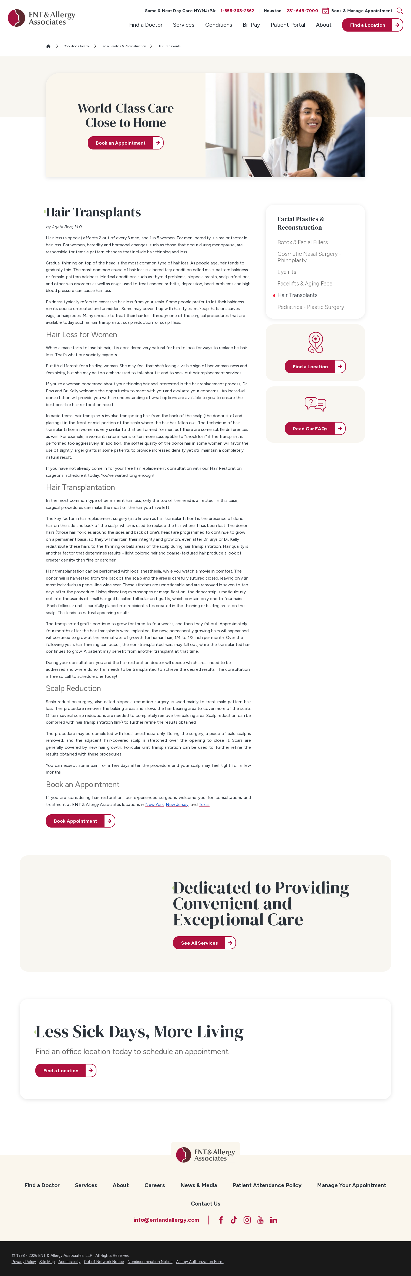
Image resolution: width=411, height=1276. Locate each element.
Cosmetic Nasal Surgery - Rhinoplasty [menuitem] (309, 257)
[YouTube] (260, 1220)
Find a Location (60, 1070)
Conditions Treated (76, 46)
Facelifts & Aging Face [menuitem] (305, 283)
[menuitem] (146, 25)
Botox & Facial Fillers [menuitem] (303, 242)
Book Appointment (75, 821)
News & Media (198, 1185)
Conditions (218, 25)
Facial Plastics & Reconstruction (124, 46)
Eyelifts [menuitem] (287, 271)
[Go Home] (50, 46)
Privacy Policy (24, 1261)
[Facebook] (221, 1220)
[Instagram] (247, 1220)
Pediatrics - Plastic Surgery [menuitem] (311, 307)
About (324, 25)
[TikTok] (234, 1220)
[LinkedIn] (273, 1220)
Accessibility (69, 1261)
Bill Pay (251, 25)
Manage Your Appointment (351, 1185)
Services (183, 25)
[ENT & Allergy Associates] (41, 18)
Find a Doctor (146, 25)
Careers (154, 1185)
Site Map (47, 1261)
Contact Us (205, 1203)
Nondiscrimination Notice (150, 1261)
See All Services (199, 943)
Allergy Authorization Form (200, 1261)
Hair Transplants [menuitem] (298, 295)
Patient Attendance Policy (267, 1185)
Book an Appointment (121, 143)
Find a (367, 25)
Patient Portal (288, 25)
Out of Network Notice (104, 1261)
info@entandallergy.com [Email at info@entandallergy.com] (166, 1219)
